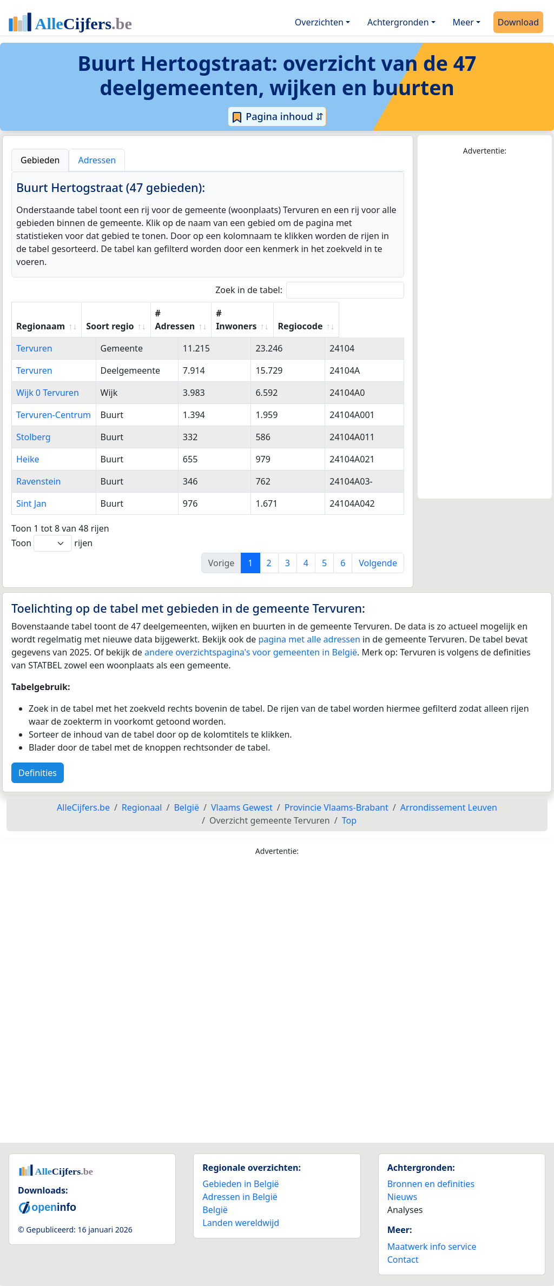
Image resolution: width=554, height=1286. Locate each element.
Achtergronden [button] (398, 22)
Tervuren (34, 348)
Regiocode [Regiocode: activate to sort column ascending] (364, 326)
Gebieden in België (240, 1184)
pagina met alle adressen (309, 639)
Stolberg (33, 437)
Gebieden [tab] (40, 160)
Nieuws (402, 1197)
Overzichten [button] (319, 22)
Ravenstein (38, 481)
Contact (403, 1259)
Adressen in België (240, 1197)
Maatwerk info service (432, 1246)
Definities (37, 773)
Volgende (378, 563)
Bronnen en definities (430, 1184)
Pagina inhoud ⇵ (277, 117)
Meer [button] (463, 22)
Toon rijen (52, 543)
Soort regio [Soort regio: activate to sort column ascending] (161, 326)
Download (518, 22)
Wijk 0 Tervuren (47, 393)
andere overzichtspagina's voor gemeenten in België (250, 652)
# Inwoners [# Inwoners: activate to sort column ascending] (294, 319)
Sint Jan (31, 503)
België (215, 1210)
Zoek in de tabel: (309, 290)
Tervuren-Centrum (53, 415)
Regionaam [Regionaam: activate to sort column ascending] (40, 326)
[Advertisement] (484, 327)
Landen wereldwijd (240, 1223)
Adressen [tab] (97, 160)
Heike (27, 459)
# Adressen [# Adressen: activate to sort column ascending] (227, 319)
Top (349, 820)
